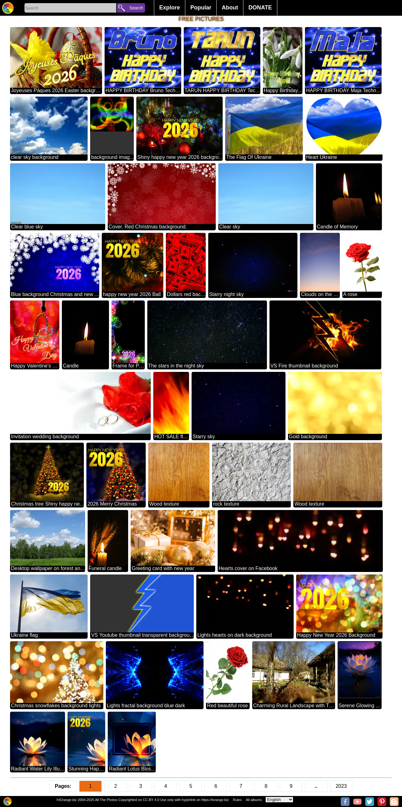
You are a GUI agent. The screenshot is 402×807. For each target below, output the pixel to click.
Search (136, 7)
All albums (254, 800)
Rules (237, 800)
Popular (200, 7)
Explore (169, 7)
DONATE (260, 7)
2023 (341, 786)
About (230, 7)
